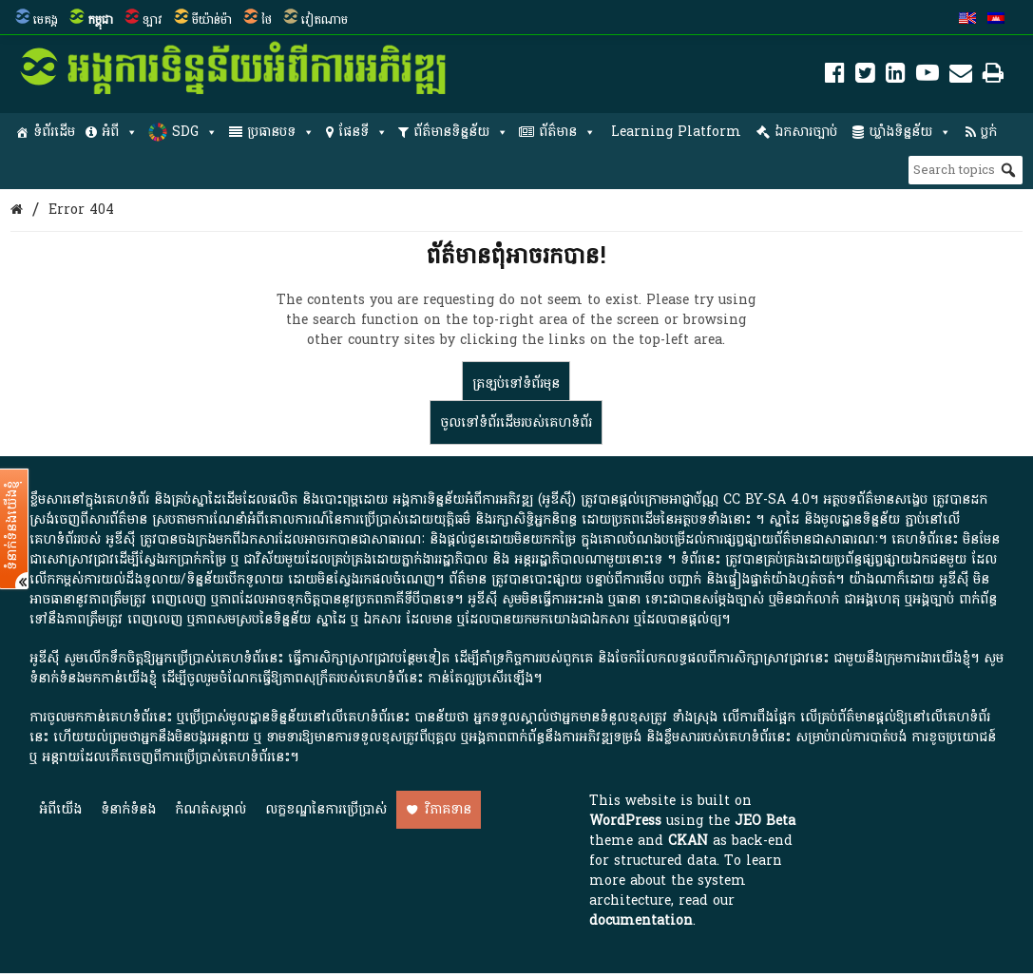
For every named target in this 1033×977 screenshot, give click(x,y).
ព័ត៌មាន (567, 132)
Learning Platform (676, 132)
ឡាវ (153, 20)
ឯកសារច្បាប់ (806, 132)
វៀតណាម (324, 20)
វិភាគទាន (448, 809)
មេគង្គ (45, 20)
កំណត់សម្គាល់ (210, 809)
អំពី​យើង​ (60, 809)
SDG (195, 132)
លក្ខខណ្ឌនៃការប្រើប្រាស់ (326, 809)
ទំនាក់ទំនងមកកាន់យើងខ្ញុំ (93, 678)
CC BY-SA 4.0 (766, 499)
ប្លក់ (989, 132)
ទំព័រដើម (54, 132)
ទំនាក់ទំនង (128, 809)
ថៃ (266, 20)
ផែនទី (363, 132)
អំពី (120, 132)
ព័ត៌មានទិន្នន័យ (460, 132)
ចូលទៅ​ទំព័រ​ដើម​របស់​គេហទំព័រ (516, 422)
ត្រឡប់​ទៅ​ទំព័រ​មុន (516, 383)
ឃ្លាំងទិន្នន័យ (910, 132)
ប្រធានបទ (281, 132)
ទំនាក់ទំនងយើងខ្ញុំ (12, 525)
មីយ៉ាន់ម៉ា (212, 20)
